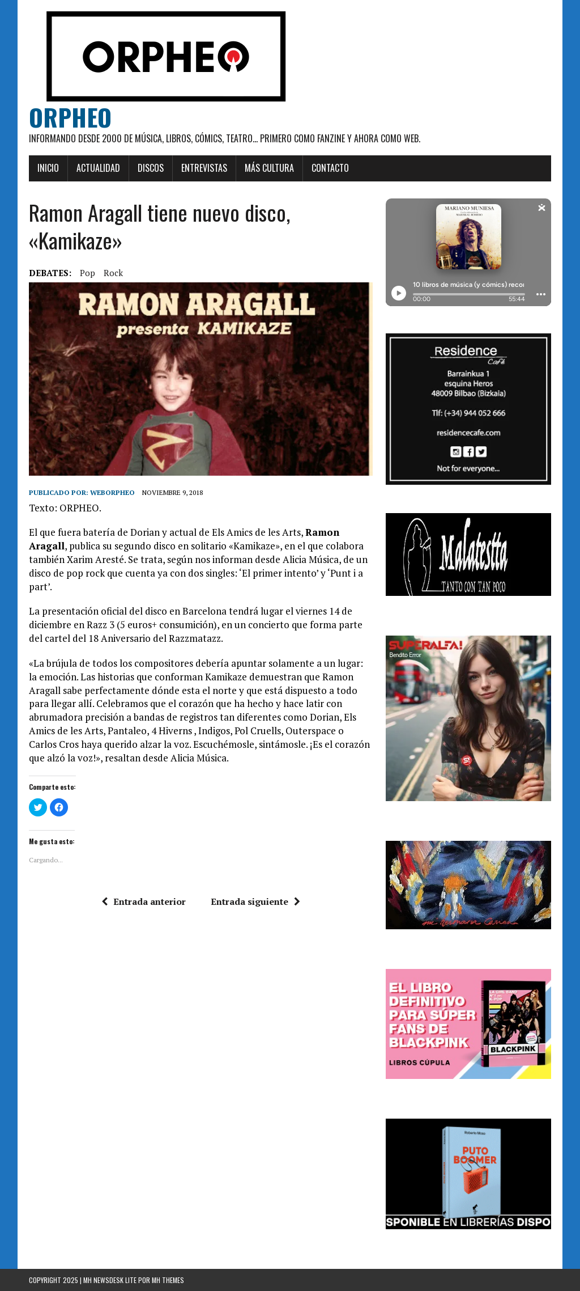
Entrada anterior (143, 901)
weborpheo (112, 492)
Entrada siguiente (255, 901)
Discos (151, 168)
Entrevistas (204, 168)
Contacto (330, 168)
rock (113, 272)
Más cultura (269, 168)
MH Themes (168, 1280)
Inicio (48, 168)
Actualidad (98, 168)
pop (87, 272)
